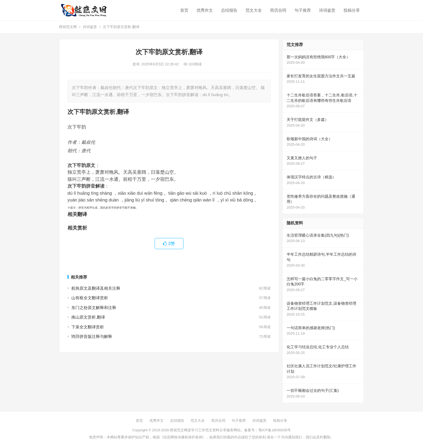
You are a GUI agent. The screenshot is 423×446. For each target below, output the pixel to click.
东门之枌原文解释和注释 (93, 307)
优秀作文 (205, 10)
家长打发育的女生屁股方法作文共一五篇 (321, 76)
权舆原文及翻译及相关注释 (95, 288)
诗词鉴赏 (327, 10)
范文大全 (254, 10)
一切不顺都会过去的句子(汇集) (313, 390)
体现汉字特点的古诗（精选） (311, 177)
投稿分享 (352, 10)
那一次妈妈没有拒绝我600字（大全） (318, 57)
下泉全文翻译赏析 (87, 327)
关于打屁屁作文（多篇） (308, 119)
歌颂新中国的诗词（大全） (309, 139)
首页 (184, 10)
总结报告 (229, 10)
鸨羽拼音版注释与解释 (91, 336)
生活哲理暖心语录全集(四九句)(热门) (318, 235)
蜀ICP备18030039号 (274, 430)
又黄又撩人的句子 (302, 158)
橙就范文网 (68, 27)
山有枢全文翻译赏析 (89, 297)
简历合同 (278, 10)
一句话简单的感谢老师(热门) (311, 328)
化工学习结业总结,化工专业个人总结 (318, 347)
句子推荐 (303, 10)
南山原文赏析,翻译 (88, 317)
